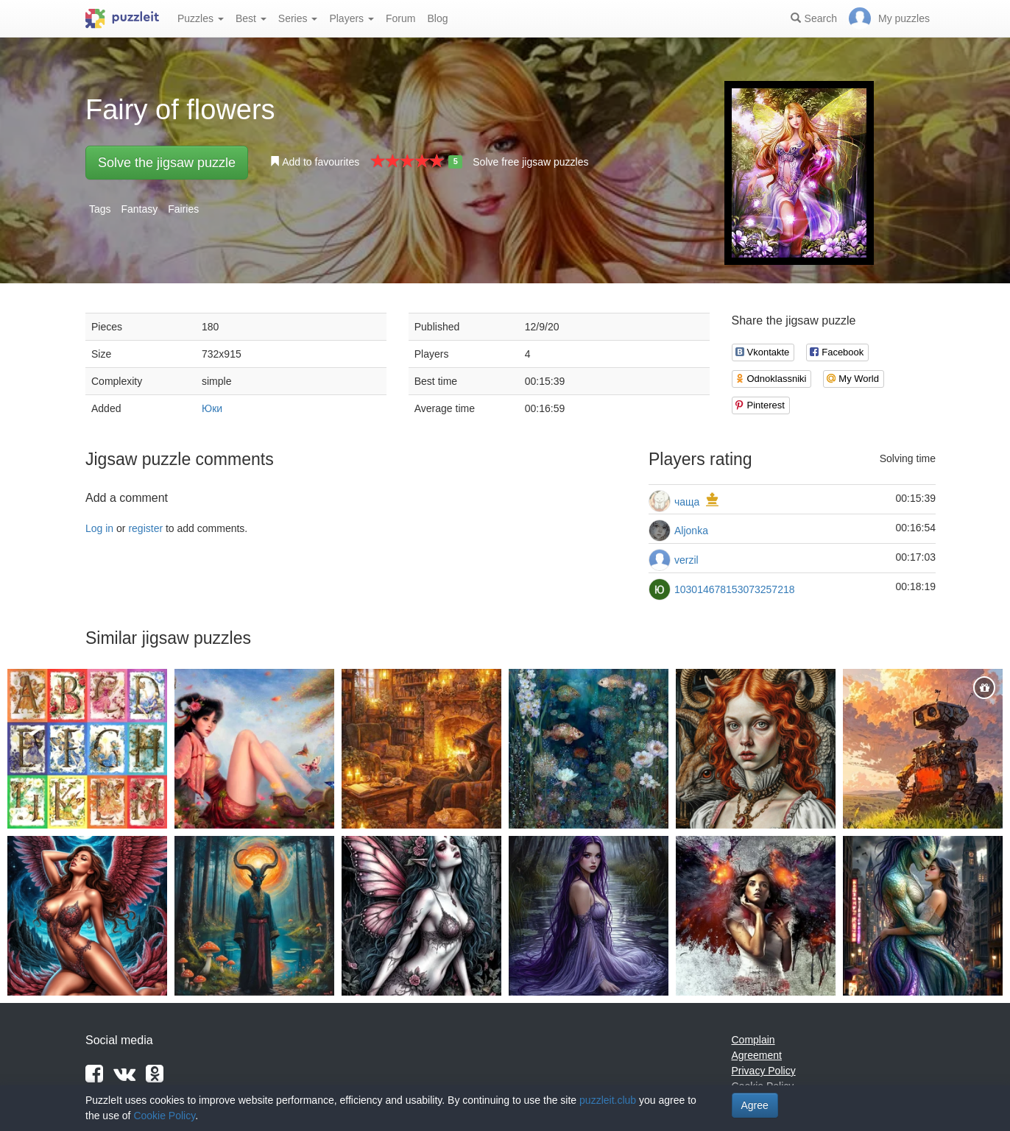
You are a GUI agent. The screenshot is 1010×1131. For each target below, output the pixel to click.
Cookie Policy (164, 1115)
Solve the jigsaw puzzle (167, 162)
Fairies (183, 209)
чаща (686, 502)
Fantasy (139, 209)
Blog (437, 18)
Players (351, 18)
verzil (686, 560)
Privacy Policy (764, 1071)
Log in (99, 528)
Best (251, 18)
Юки (212, 408)
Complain (753, 1040)
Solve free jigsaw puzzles (530, 162)
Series (298, 18)
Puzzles (200, 18)
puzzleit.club (607, 1100)
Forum (400, 18)
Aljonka (691, 530)
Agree (755, 1105)
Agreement (757, 1055)
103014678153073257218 (734, 589)
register (145, 528)
